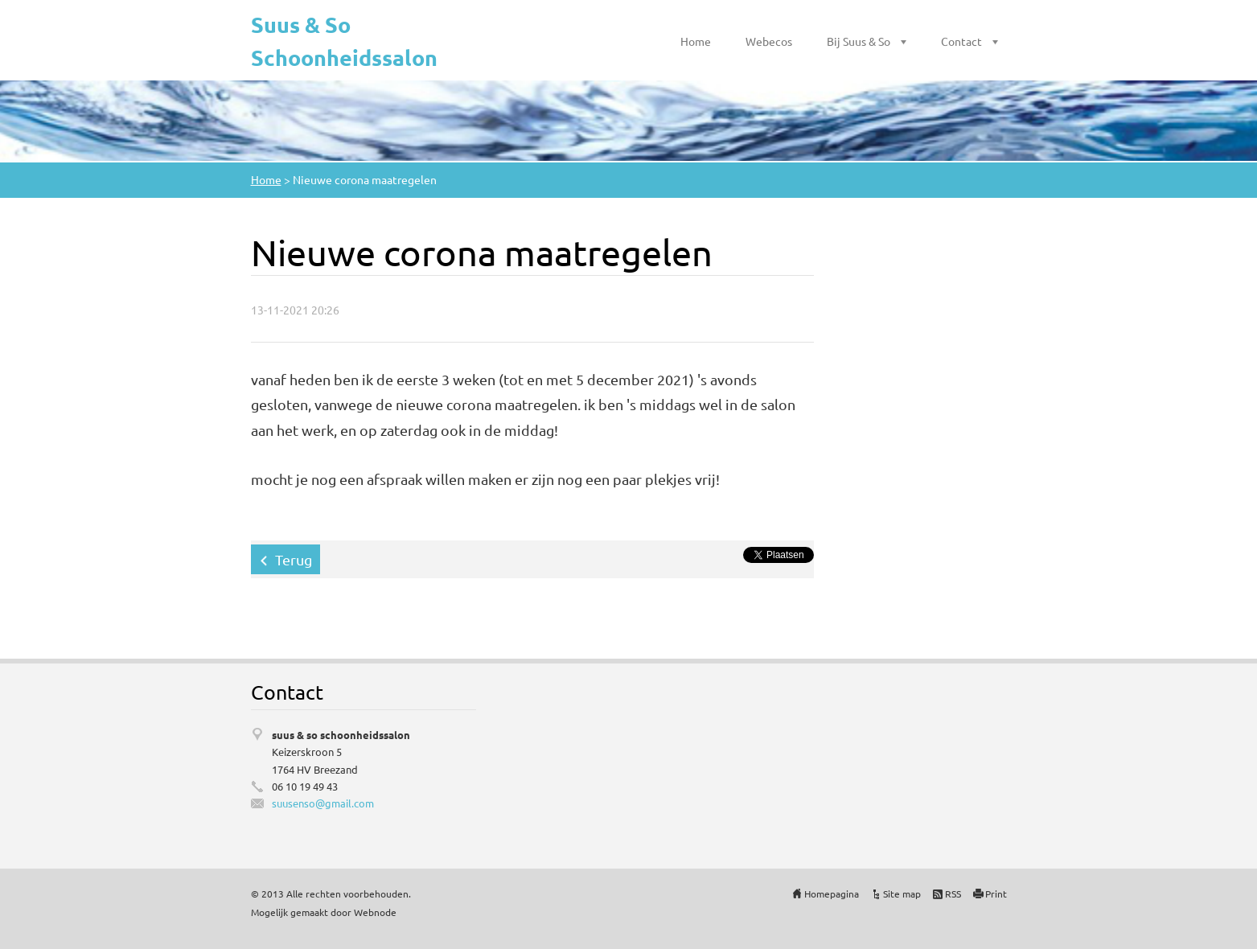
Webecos (769, 41)
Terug (293, 559)
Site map (902, 893)
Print (996, 893)
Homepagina (831, 893)
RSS (953, 893)
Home (695, 41)
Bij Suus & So (858, 41)
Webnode (375, 912)
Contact (961, 41)
